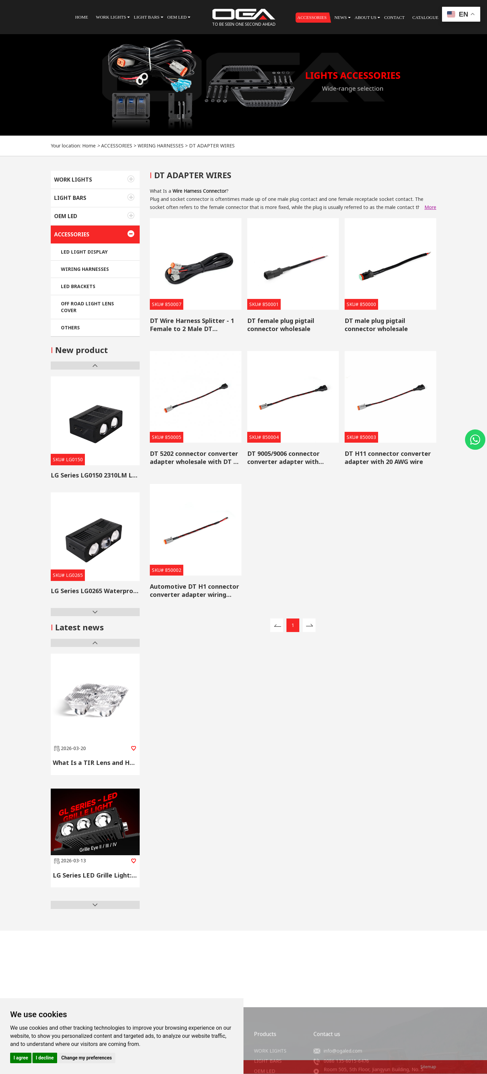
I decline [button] (45, 1057)
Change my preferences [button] (86, 1057)
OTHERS (70, 327)
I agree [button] (21, 1057)
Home (89, 145)
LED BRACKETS (78, 286)
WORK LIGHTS (73, 179)
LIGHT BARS (70, 198)
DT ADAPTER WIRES (212, 145)
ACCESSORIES (116, 145)
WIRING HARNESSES (161, 145)
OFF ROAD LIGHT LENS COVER (87, 306)
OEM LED (65, 216)
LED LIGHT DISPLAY (84, 252)
